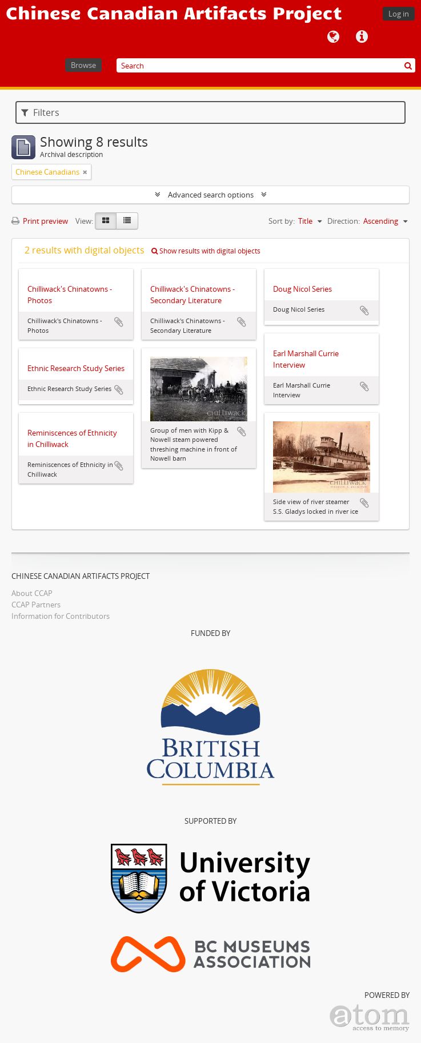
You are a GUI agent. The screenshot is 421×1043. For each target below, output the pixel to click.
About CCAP (32, 593)
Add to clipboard (119, 322)
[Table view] (127, 220)
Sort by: (281, 221)
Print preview (39, 221)
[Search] (266, 65)
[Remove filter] (85, 172)
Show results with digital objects (205, 251)
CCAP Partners (36, 604)
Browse (83, 65)
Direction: (343, 221)
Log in (398, 14)
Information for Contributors (60, 616)
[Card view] (106, 220)
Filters (40, 112)
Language (333, 37)
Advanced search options (210, 195)
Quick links (361, 37)
